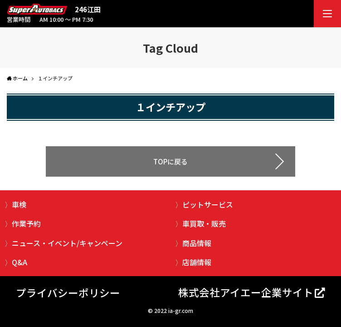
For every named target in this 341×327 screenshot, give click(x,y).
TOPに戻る (170, 161)
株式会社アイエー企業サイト (245, 292)
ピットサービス (207, 204)
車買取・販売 (204, 223)
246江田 (88, 9)
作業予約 (26, 223)
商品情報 (196, 243)
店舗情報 (196, 262)
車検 (19, 204)
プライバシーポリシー (68, 292)
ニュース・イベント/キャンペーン (67, 243)
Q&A (19, 262)
